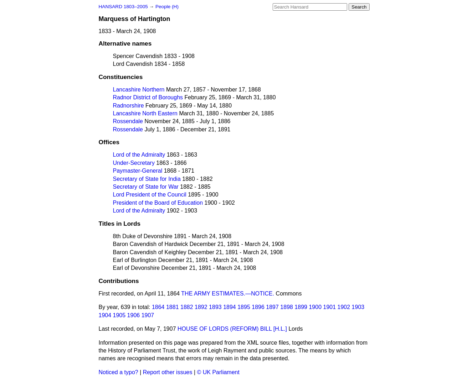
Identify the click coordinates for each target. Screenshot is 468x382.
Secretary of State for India (147, 179)
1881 (172, 307)
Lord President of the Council (149, 195)
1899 (300, 307)
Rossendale (128, 121)
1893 (215, 307)
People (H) (167, 6)
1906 (133, 315)
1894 (229, 307)
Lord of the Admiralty (139, 155)
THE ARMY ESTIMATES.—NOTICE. (227, 294)
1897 (272, 307)
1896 (258, 307)
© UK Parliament (218, 372)
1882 (186, 307)
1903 (358, 307)
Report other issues (167, 372)
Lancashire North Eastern (145, 113)
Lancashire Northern (139, 90)
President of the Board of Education (158, 203)
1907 (148, 315)
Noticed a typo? (118, 372)
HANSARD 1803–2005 (123, 6)
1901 (329, 307)
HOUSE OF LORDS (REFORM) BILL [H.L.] (232, 329)
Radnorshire (128, 106)
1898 (286, 307)
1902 (344, 307)
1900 (315, 307)
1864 (158, 307)
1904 (105, 315)
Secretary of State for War (146, 187)
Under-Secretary (134, 163)
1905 (119, 315)
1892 (201, 307)
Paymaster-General (138, 171)
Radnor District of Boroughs (148, 97)
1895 (243, 307)
